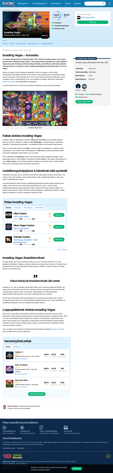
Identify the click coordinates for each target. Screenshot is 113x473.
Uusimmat (17, 207)
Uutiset (68, 3)
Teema (8, 347)
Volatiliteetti (17, 347)
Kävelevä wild (21, 43)
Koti (3, 10)
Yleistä (5, 43)
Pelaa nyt (92, 22)
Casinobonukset (39, 3)
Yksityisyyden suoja (9, 448)
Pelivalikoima (39, 207)
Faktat (11, 43)
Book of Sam (57, 329)
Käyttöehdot (21, 448)
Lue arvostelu (22, 359)
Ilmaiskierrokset (33, 43)
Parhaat (8, 207)
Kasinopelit (55, 3)
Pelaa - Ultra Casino (84, 101)
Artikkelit (77, 3)
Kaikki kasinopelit (37, 394)
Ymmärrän (76, 468)
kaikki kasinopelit (9, 81)
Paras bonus (28, 207)
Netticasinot (22, 3)
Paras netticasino (62, 249)
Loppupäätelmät (47, 43)
